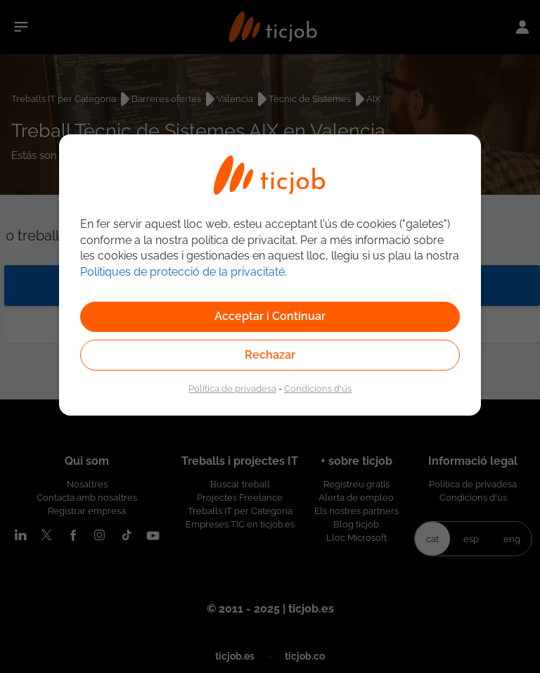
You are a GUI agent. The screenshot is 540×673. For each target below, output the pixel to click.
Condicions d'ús (318, 388)
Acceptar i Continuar (270, 316)
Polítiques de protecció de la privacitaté (182, 271)
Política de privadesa (232, 388)
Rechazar (270, 354)
